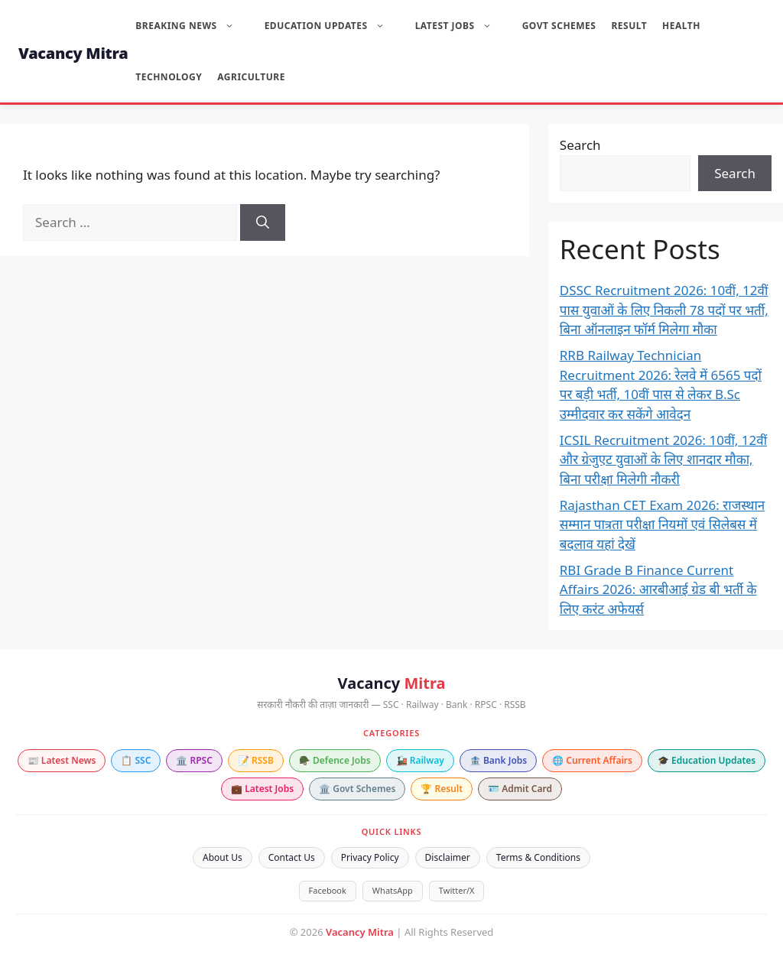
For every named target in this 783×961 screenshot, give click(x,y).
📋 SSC (136, 760)
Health (681, 25)
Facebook (327, 890)
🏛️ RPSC (194, 760)
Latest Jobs (461, 26)
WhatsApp (392, 890)
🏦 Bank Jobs (498, 760)
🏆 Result (442, 788)
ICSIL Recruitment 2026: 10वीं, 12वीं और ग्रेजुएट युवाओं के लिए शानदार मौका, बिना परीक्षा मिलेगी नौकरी (663, 459)
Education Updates (332, 26)
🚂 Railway (420, 760)
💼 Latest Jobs (262, 788)
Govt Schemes (559, 25)
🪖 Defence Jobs (335, 760)
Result (629, 25)
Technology (168, 76)
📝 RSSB (256, 760)
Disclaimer (447, 857)
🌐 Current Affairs (592, 760)
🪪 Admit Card (520, 788)
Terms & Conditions (538, 857)
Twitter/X (457, 890)
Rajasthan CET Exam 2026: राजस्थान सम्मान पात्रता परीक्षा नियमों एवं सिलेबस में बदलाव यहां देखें (662, 524)
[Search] (262, 222)
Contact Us (291, 857)
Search (580, 145)
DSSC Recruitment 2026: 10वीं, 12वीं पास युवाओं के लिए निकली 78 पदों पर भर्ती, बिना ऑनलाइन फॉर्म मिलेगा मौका (664, 309)
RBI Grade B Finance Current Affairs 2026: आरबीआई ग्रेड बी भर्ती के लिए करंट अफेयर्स (658, 589)
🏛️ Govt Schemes (357, 788)
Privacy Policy (370, 857)
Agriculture (251, 76)
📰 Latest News (62, 760)
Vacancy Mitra (73, 53)
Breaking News (192, 26)
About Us (222, 857)
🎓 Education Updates (706, 760)
